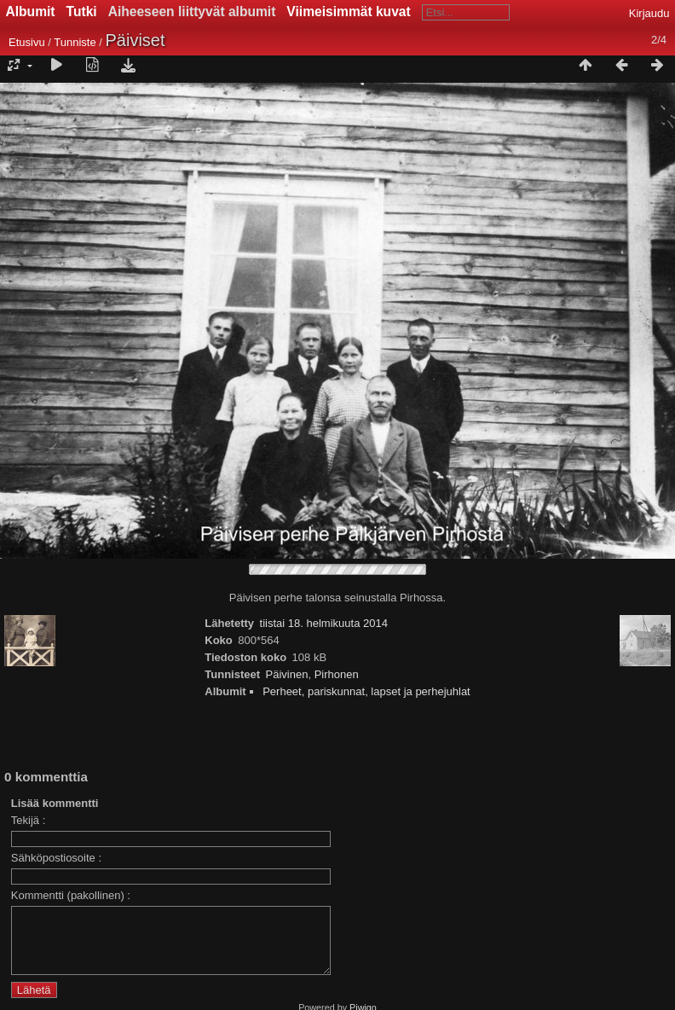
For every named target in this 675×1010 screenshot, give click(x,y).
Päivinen (287, 674)
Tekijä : (28, 820)
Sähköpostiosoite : (56, 857)
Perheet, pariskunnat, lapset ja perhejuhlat (366, 691)
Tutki (81, 11)
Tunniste (74, 42)
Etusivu (27, 42)
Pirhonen (336, 674)
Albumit (30, 11)
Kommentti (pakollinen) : (70, 895)
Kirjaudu (649, 13)
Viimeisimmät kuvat (348, 11)
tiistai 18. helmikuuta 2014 (324, 623)
